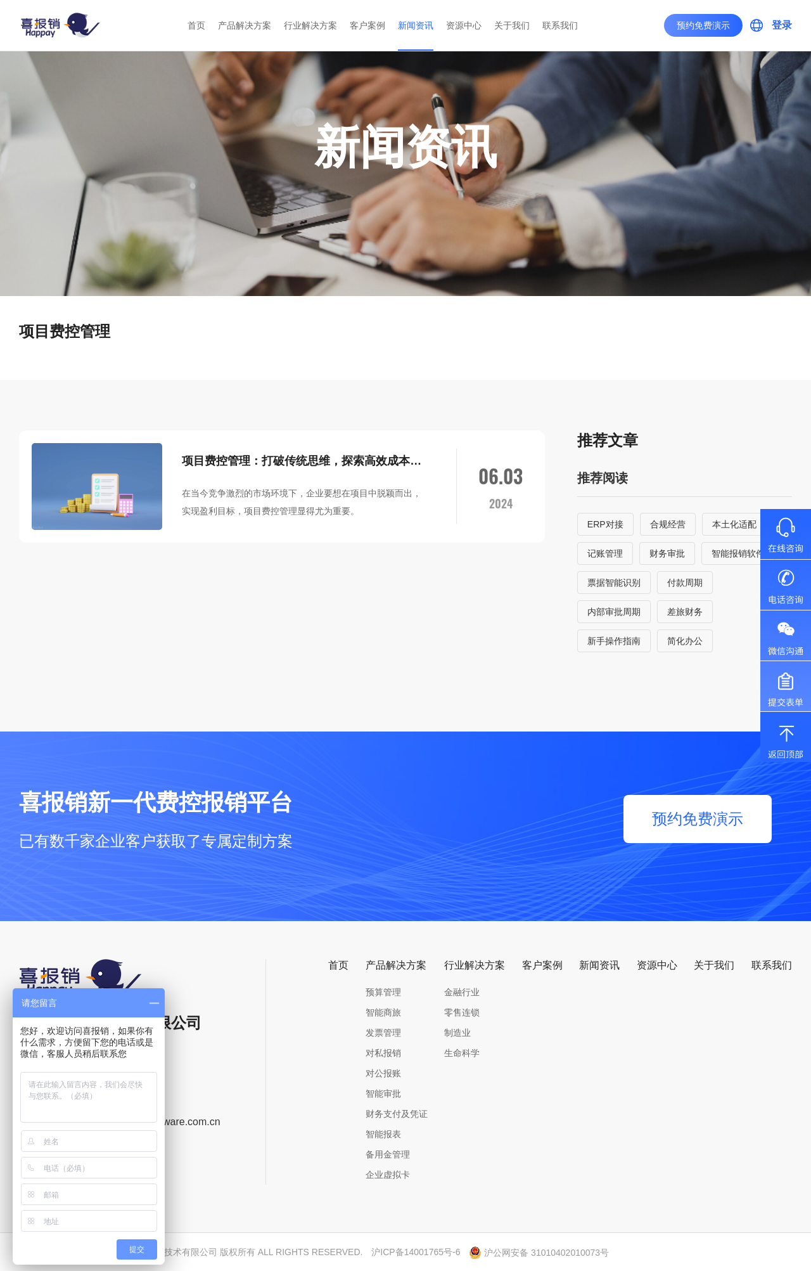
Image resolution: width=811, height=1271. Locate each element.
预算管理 (383, 992)
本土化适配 (734, 524)
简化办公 (685, 641)
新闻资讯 (415, 25)
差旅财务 (685, 612)
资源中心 (464, 25)
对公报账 (383, 1073)
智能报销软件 (738, 553)
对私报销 (383, 1053)
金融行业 (462, 992)
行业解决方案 (310, 25)
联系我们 (560, 25)
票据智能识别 (614, 582)
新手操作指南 (614, 641)
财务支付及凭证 (397, 1114)
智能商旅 (383, 1012)
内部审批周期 (614, 612)
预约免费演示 (703, 25)
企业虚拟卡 (388, 1175)
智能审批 (383, 1093)
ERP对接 (605, 524)
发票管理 (383, 1033)
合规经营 (668, 524)
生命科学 (462, 1053)
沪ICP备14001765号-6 (415, 1252)
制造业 (457, 1033)
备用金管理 (388, 1154)
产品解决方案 (244, 25)
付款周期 (685, 582)
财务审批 (667, 553)
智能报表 (383, 1134)
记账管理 (605, 553)
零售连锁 (462, 1012)
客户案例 (367, 25)
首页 (196, 25)
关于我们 (512, 25)
